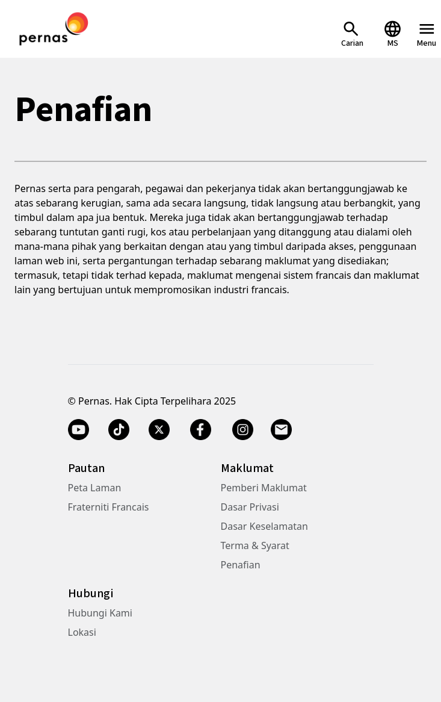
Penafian (241, 564)
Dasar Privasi (250, 507)
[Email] (283, 430)
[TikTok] (118, 430)
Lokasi (82, 632)
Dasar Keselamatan (264, 526)
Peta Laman (95, 487)
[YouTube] (78, 430)
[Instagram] (242, 430)
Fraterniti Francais (108, 507)
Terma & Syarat (255, 545)
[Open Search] (352, 34)
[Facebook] (201, 430)
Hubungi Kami (100, 613)
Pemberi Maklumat (264, 487)
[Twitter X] (159, 430)
